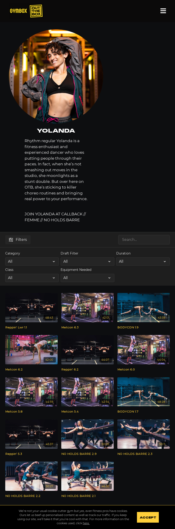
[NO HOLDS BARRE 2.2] (31, 496)
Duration (123, 253)
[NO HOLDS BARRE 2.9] (87, 454)
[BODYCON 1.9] (143, 327)
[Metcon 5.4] (87, 411)
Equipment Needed (76, 270)
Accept (148, 517)
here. (86, 523)
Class (9, 270)
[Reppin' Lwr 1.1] (31, 327)
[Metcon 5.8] (31, 411)
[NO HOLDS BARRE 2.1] (87, 496)
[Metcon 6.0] (143, 369)
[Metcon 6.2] (31, 369)
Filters (18, 239)
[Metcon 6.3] (87, 327)
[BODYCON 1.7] (143, 411)
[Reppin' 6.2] (87, 369)
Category (12, 253)
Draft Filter (69, 253)
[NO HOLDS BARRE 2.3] (143, 454)
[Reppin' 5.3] (31, 454)
